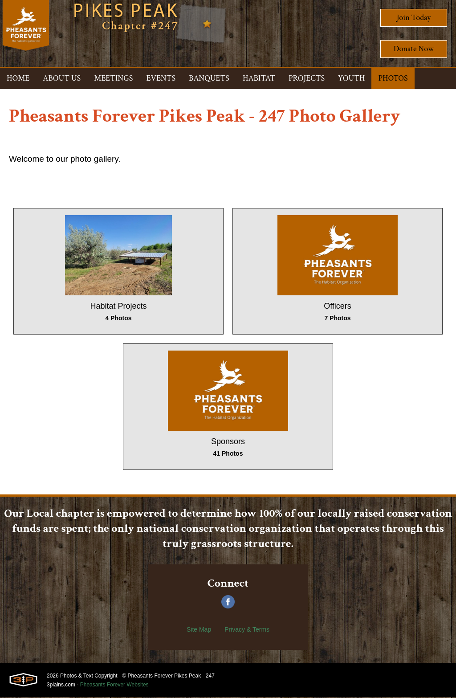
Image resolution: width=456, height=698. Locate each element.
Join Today (414, 17)
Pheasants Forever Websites (114, 685)
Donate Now (414, 49)
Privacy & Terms (246, 630)
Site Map (199, 630)
